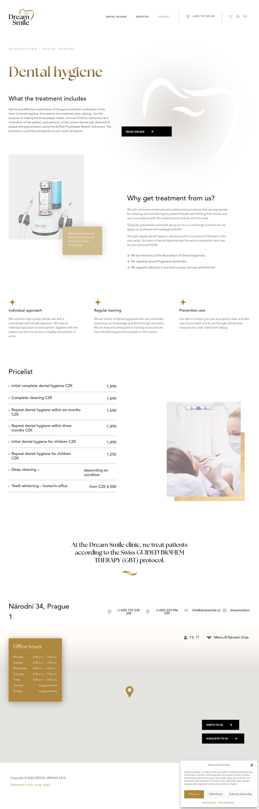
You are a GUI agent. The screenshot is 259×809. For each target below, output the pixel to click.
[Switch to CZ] (230, 16)
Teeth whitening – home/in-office (64, 486)
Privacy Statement (226, 803)
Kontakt (164, 17)
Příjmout (194, 794)
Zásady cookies (209, 803)
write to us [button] (220, 724)
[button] (252, 765)
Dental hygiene (116, 17)
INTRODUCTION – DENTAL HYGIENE (42, 49)
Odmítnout (215, 794)
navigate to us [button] (223, 738)
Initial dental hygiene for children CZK (64, 442)
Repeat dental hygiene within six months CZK (64, 412)
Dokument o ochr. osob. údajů (30, 785)
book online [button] (141, 133)
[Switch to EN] (238, 16)
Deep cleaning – (64, 472)
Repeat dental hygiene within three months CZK (64, 428)
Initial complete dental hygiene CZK (64, 386)
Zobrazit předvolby (240, 794)
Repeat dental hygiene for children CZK (64, 456)
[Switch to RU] (245, 16)
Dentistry (142, 17)
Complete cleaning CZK (64, 398)
